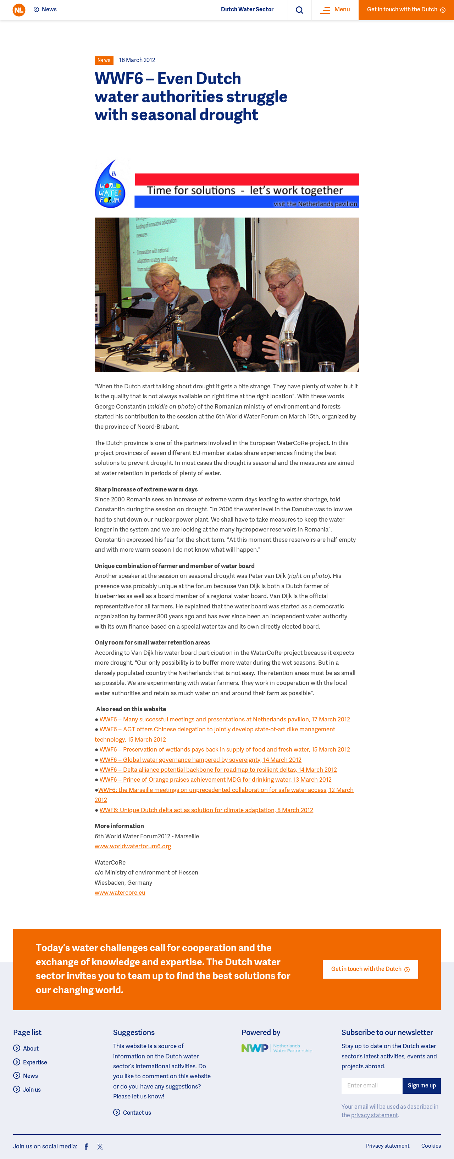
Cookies (431, 1146)
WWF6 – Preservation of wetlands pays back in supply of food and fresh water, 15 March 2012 (225, 750)
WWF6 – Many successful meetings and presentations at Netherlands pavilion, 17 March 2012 (225, 720)
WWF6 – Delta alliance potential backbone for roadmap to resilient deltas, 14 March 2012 (218, 770)
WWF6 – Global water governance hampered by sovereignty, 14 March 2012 (200, 760)
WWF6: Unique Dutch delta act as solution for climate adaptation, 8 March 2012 (206, 811)
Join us (32, 1090)
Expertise (35, 1063)
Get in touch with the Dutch (406, 10)
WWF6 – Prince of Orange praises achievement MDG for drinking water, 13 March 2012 (216, 780)
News (49, 10)
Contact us (137, 1113)
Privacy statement (388, 1146)
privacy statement (374, 1116)
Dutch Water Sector (247, 10)
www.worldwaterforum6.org (133, 847)
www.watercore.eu (120, 893)
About (31, 1049)
